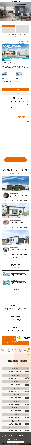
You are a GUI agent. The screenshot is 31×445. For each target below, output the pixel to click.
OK (15, 442)
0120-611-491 (15, 424)
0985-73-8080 (15, 404)
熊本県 (22, 26)
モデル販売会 (19, 34)
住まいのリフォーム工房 (15, 427)
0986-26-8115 (15, 430)
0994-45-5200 (15, 391)
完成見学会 (24, 34)
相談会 (18, 36)
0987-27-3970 (15, 417)
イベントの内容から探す (15, 93)
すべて (8, 26)
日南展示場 (15, 414)
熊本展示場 (15, 421)
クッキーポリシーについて (9, 437)
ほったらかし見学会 (13, 36)
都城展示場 (15, 394)
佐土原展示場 (15, 407)
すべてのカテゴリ (7, 34)
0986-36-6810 (15, 398)
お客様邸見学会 (14, 34)
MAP (27, 391)
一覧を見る (16, 257)
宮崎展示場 (15, 401)
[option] (15, 110)
